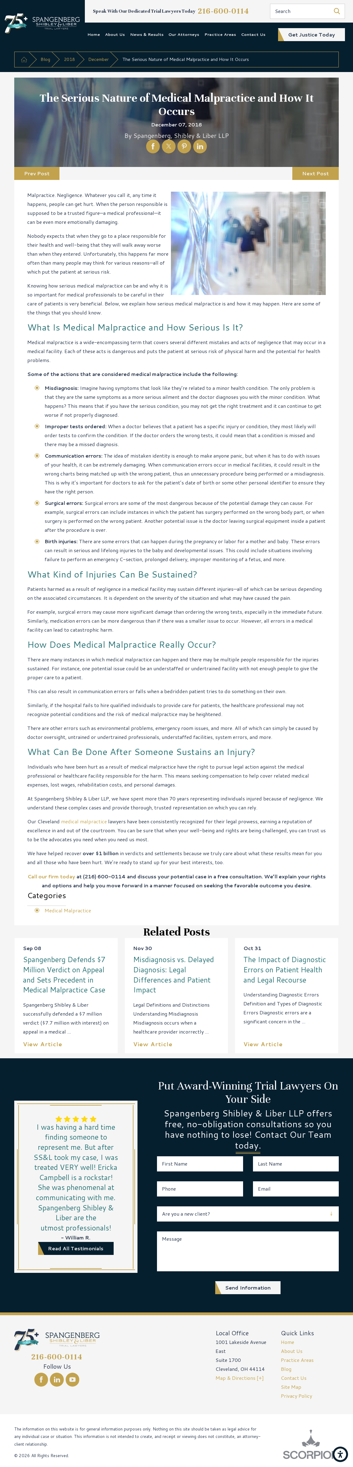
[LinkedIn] (56, 1379)
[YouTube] (72, 1379)
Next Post (315, 173)
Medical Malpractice (68, 910)
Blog (45, 59)
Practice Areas (220, 34)
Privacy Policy (296, 1395)
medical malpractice (84, 821)
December (98, 59)
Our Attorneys (183, 34)
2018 (69, 59)
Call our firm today (51, 876)
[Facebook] (41, 1379)
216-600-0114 (223, 11)
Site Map (291, 1386)
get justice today (311, 34)
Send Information (248, 1287)
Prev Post (37, 173)
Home (93, 34)
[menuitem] (93, 35)
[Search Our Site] (337, 11)
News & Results (146, 34)
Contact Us (253, 34)
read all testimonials (75, 1248)
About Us (115, 34)
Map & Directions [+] (240, 1377)
